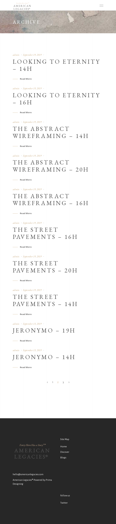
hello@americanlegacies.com (28, 474)
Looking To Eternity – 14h (56, 65)
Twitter (64, 502)
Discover (64, 452)
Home (63, 446)
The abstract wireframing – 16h (51, 199)
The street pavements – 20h (45, 266)
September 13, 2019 (32, 323)
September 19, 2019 (32, 54)
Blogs (63, 457)
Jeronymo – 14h (44, 357)
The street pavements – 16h (45, 233)
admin (16, 54)
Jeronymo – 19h (44, 330)
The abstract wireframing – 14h (51, 132)
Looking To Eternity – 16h (56, 98)
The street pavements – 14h (45, 300)
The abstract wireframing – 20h (51, 165)
